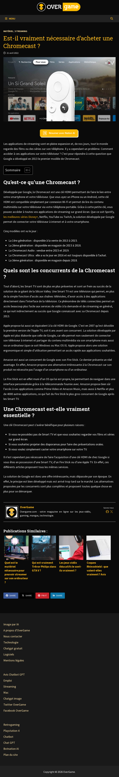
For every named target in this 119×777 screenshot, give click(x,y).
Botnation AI (11, 749)
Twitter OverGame (14, 704)
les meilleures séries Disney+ (20, 217)
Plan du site (10, 755)
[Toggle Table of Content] (25, 170)
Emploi (7, 680)
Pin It (42, 595)
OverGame (27, 507)
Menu (10, 18)
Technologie (10, 642)
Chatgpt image (12, 698)
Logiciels (8, 654)
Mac (5, 692)
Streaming (21, 31)
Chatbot (8, 737)
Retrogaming (11, 725)
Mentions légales (13, 660)
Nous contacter (12, 636)
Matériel (8, 31)
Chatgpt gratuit (12, 648)
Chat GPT (9, 743)
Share (11, 595)
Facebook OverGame (16, 710)
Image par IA (11, 624)
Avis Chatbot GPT (14, 674)
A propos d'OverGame (16, 630)
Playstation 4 (11, 731)
